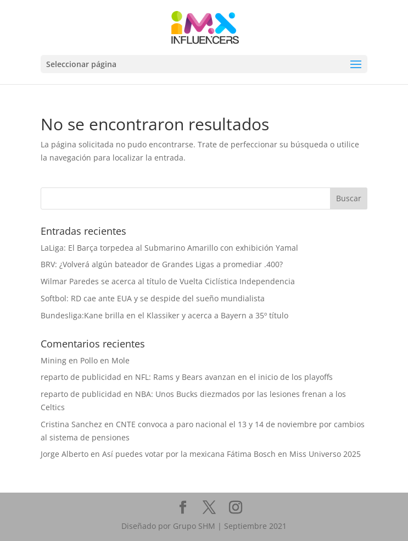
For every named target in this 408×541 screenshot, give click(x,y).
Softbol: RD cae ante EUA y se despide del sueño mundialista (153, 298)
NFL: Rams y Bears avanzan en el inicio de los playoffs (234, 377)
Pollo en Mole (105, 360)
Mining (53, 360)
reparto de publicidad (81, 377)
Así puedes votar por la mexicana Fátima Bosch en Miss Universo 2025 (231, 454)
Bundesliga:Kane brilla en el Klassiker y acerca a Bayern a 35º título (164, 315)
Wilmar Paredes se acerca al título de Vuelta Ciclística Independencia (168, 281)
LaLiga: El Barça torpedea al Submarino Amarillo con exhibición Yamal (169, 247)
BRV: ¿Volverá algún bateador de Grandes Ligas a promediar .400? (162, 264)
